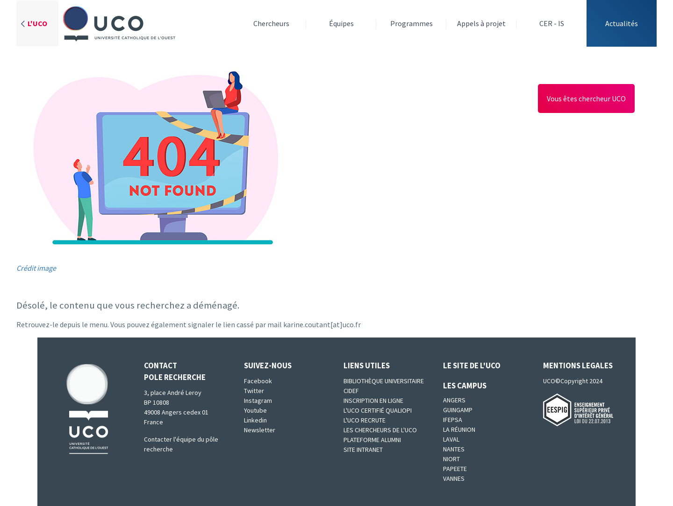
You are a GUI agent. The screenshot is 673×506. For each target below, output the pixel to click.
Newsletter (259, 430)
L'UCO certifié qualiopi (378, 410)
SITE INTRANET (363, 449)
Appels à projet (481, 23)
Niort (451, 459)
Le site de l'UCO (472, 365)
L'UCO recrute (365, 420)
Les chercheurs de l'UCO (380, 430)
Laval (451, 439)
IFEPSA (452, 419)
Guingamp (458, 410)
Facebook (258, 381)
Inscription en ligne (373, 400)
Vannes (454, 478)
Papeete (455, 468)
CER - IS (551, 23)
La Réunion (459, 429)
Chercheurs (271, 23)
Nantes (454, 449)
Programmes (411, 23)
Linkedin (255, 420)
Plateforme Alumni (372, 440)
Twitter (254, 391)
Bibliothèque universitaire (384, 381)
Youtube (255, 410)
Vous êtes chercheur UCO (586, 98)
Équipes (341, 23)
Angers (454, 400)
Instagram (258, 400)
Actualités (621, 23)
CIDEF (351, 391)
